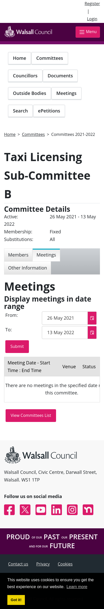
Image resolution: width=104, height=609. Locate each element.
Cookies (65, 564)
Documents (60, 76)
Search (20, 111)
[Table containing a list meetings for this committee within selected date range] (52, 379)
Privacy (43, 564)
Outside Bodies (29, 93)
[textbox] (69, 318)
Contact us (18, 564)
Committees (49, 58)
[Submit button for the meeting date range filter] (17, 346)
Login (92, 19)
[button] (92, 318)
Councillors (25, 76)
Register (92, 3)
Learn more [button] (76, 587)
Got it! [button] (16, 600)
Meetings (66, 93)
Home (19, 58)
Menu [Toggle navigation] (88, 32)
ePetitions (49, 111)
